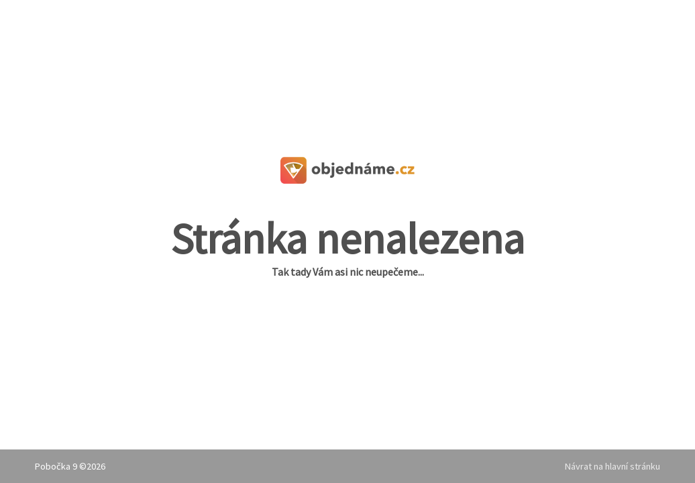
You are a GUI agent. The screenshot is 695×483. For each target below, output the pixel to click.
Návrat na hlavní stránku (612, 466)
